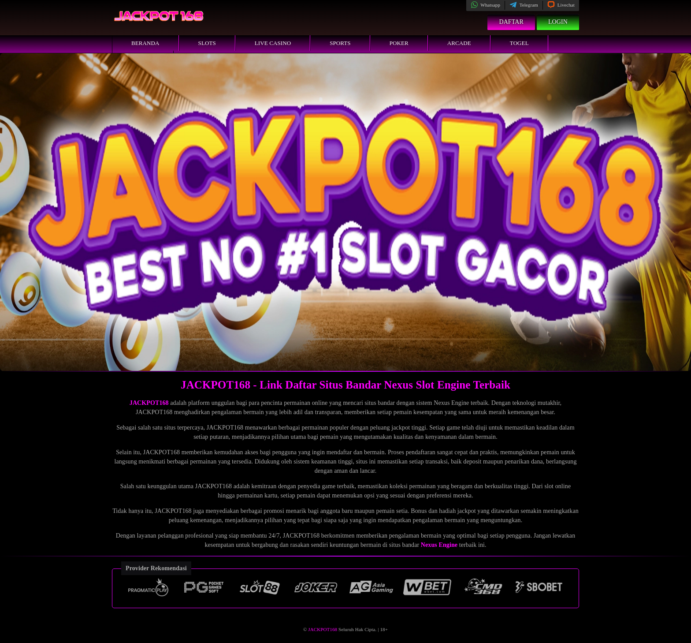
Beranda (145, 43)
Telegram (523, 4)
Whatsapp (485, 4)
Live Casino (273, 43)
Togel (519, 43)
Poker (399, 43)
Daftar (511, 22)
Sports (340, 43)
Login (558, 22)
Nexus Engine (439, 545)
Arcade (459, 43)
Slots (207, 43)
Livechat (561, 4)
